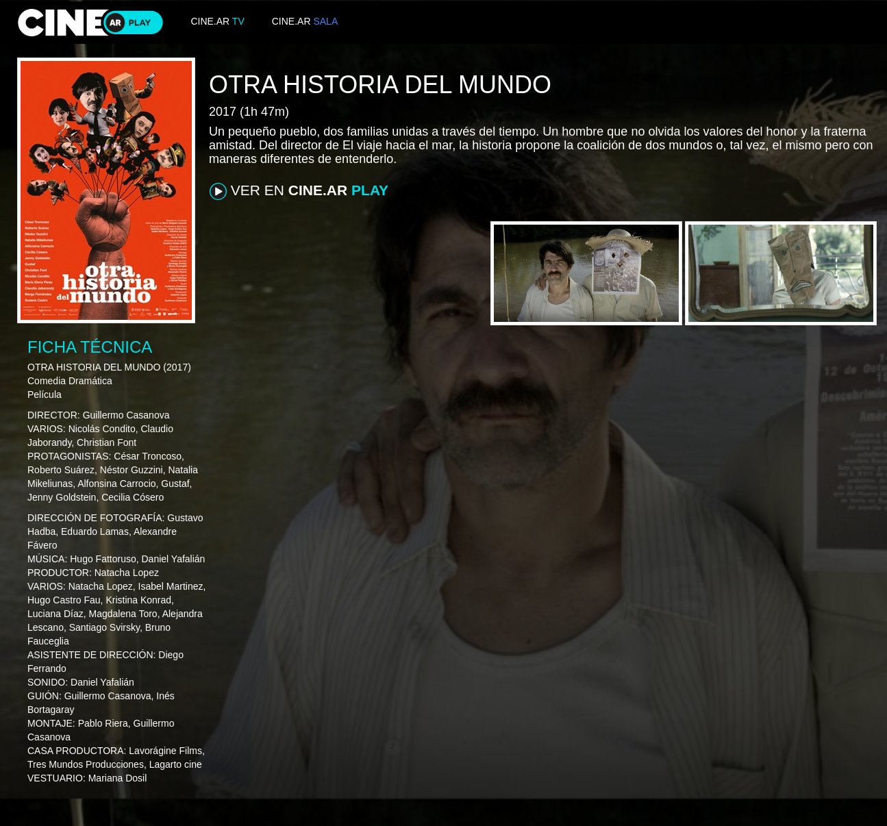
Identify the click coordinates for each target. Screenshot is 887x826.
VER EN (299, 191)
